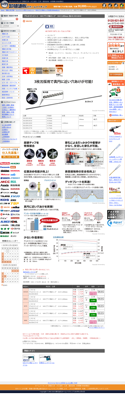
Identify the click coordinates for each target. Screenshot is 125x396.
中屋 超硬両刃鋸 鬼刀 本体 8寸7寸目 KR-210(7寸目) (115, 180)
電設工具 (5, 61)
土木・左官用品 (7, 76)
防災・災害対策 (7, 98)
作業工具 (5, 58)
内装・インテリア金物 (9, 89)
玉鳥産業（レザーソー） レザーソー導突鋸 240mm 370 (116, 159)
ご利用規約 (6, 137)
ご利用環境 (6, 141)
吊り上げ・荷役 (7, 70)
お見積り (5, 130)
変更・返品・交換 (8, 112)
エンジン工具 (6, 43)
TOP (75, 383)
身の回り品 (6, 73)
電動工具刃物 (6, 49)
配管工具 (5, 64)
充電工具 (5, 40)
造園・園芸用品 (7, 67)
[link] (116, 223)
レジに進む (70, 383)
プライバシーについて (9, 139)
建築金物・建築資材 (9, 85)
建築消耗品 (6, 95)
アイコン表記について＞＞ (97, 327)
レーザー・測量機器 (9, 46)
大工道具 (5, 55)
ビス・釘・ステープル (9, 82)
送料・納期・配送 (8, 105)
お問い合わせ (6, 127)
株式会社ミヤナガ (29, 272)
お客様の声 (6, 132)
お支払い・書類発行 (9, 110)
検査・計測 (6, 79)
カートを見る (60, 383)
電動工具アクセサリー (9, 52)
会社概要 (5, 134)
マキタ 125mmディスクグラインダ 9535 (115, 139)
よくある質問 (6, 125)
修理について (6, 117)
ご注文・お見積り (8, 107)
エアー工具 (6, 37)
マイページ (51, 383)
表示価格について (8, 114)
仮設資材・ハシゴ (8, 92)
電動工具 (5, 34)
